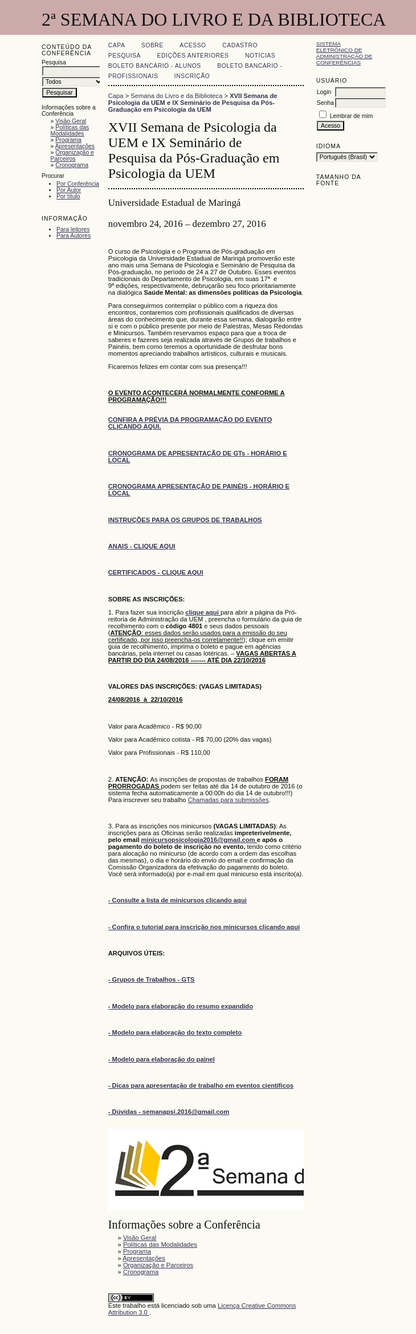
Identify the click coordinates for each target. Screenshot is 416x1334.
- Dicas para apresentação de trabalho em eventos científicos (200, 1085)
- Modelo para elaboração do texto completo (175, 1032)
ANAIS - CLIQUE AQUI (142, 546)
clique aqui (203, 612)
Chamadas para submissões (228, 799)
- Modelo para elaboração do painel (161, 1059)
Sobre (152, 45)
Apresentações (75, 146)
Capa (116, 45)
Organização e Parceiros (72, 155)
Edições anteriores (193, 55)
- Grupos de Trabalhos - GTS (151, 979)
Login (324, 92)
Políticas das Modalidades (70, 130)
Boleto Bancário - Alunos (154, 66)
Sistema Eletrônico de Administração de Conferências (344, 53)
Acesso (193, 45)
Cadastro (240, 45)
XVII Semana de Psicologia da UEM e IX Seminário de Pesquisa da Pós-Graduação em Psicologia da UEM (193, 102)
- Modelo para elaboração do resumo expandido (180, 1006)
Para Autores (73, 236)
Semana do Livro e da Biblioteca (176, 95)
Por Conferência (77, 184)
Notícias (260, 55)
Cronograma (71, 165)
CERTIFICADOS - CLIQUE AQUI (155, 572)
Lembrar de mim (351, 116)
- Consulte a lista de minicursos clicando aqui (177, 900)
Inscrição (192, 76)
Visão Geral (70, 121)
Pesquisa (124, 55)
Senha (325, 103)
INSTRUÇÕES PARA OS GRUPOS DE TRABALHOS (185, 519)
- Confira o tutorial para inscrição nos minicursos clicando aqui (204, 927)
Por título (68, 196)
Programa (68, 140)
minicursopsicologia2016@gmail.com (198, 839)
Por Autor (68, 190)
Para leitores (72, 229)
